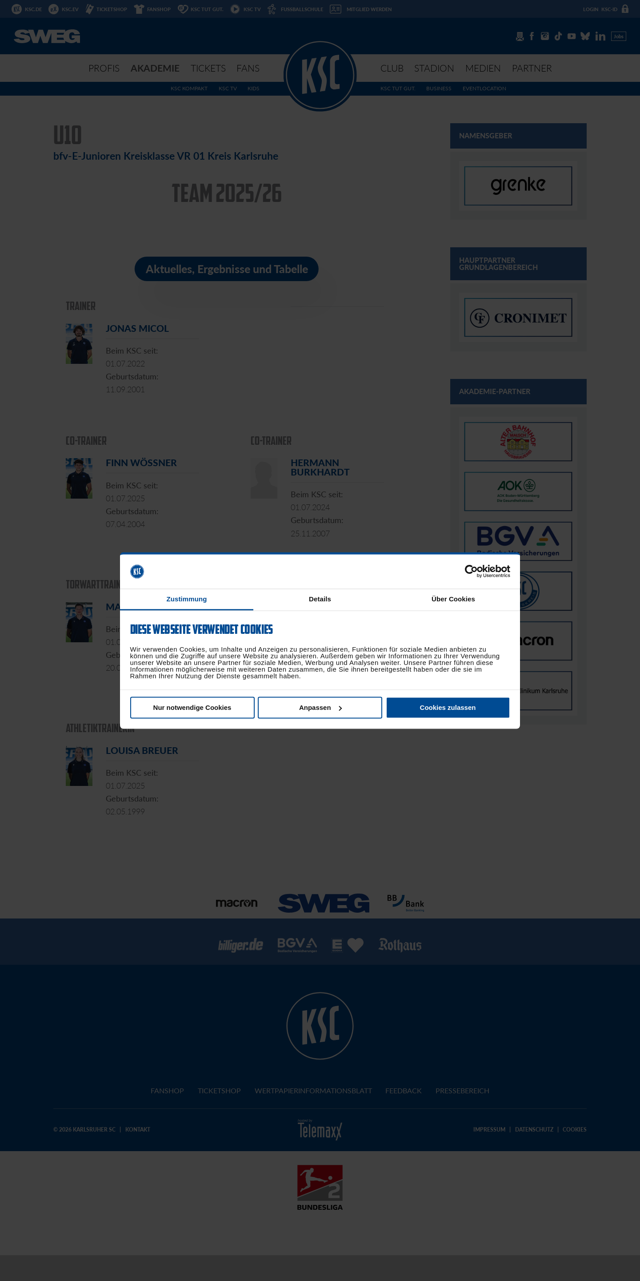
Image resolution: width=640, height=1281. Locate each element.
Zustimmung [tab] (187, 599)
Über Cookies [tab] (453, 599)
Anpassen (320, 707)
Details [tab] (320, 599)
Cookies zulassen (448, 707)
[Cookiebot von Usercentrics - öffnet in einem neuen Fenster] (471, 571)
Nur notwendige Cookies (192, 707)
